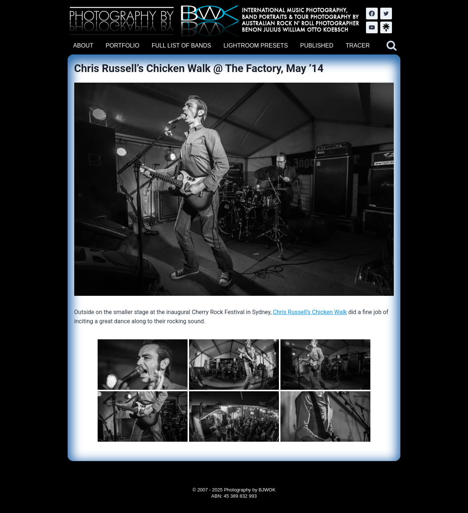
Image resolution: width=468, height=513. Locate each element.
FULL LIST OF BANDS (181, 45)
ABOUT (83, 45)
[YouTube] (372, 27)
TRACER (358, 45)
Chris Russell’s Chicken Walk (310, 312)
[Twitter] (386, 13)
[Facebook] (372, 13)
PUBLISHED (316, 45)
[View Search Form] (391, 45)
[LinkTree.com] (386, 27)
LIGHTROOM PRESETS (255, 45)
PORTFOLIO (122, 45)
